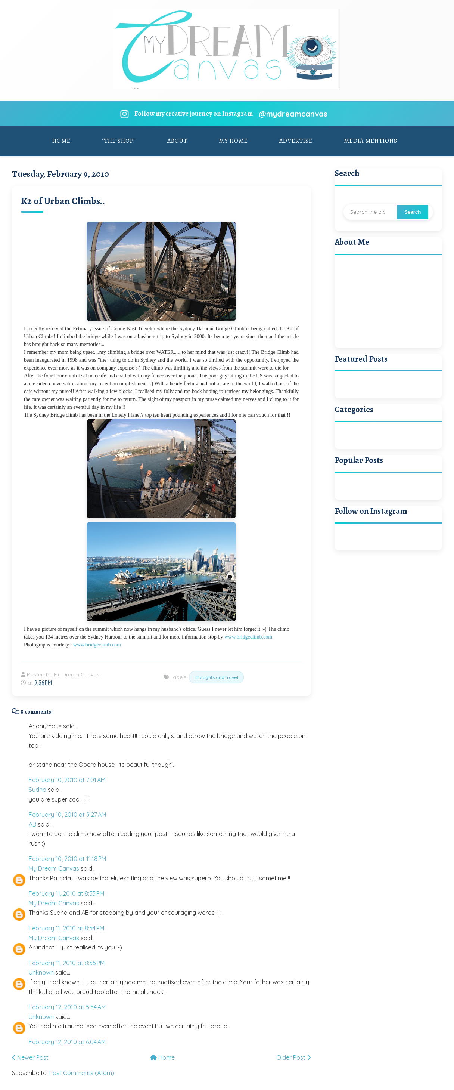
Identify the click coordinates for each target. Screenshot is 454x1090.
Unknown (41, 972)
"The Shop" (119, 141)
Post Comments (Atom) (81, 1073)
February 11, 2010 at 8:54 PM (66, 928)
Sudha (37, 789)
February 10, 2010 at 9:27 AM (67, 814)
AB (32, 824)
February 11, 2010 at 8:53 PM (66, 893)
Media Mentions (370, 141)
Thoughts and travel (216, 677)
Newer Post (30, 1057)
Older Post (293, 1057)
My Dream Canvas (54, 868)
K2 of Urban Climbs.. (63, 200)
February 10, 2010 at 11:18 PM (67, 858)
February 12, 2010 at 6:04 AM (67, 1042)
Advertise (295, 141)
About (177, 141)
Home (61, 141)
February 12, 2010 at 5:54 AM (67, 1007)
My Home (233, 141)
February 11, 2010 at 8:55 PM (67, 963)
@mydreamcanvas (293, 113)
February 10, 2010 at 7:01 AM (67, 780)
